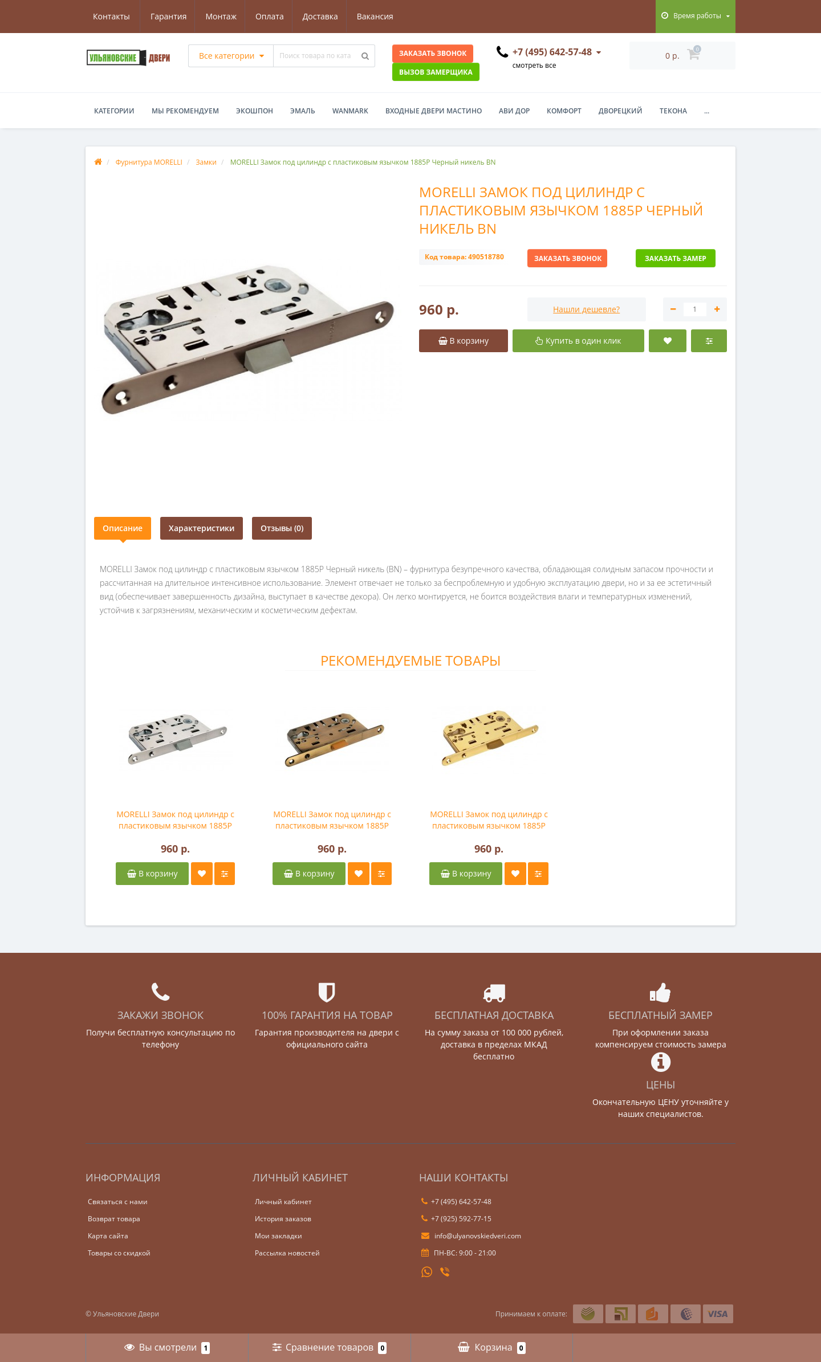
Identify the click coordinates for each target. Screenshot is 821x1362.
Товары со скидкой (119, 1253)
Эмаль (302, 111)
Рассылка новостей (287, 1253)
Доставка (268, 16)
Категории (114, 111)
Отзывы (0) (282, 528)
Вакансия (324, 16)
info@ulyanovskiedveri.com (471, 1236)
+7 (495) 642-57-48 (456, 1201)
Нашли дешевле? (586, 309)
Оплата (215, 16)
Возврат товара (114, 1219)
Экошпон (254, 111)
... (706, 111)
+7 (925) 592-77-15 (456, 1219)
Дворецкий (621, 111)
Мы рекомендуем (185, 111)
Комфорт (564, 111)
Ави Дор (514, 111)
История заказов (283, 1219)
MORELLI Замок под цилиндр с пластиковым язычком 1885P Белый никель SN (175, 820)
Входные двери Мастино (433, 111)
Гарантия (111, 16)
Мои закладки (278, 1236)
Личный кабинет (283, 1201)
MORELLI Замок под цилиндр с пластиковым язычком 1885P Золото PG (489, 820)
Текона (673, 111)
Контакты (382, 16)
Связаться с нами (118, 1201)
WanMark (350, 111)
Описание (123, 528)
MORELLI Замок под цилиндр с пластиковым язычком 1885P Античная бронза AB (332, 820)
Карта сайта (108, 1236)
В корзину (152, 873)
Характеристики (201, 528)
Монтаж (165, 16)
